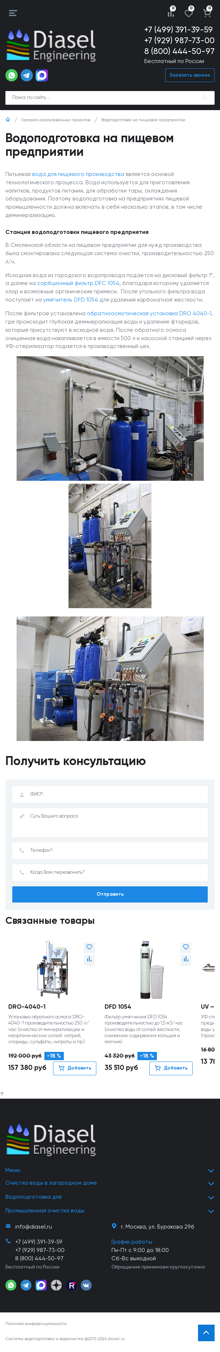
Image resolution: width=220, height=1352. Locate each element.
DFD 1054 (118, 1008)
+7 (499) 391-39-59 (178, 30)
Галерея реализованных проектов (55, 120)
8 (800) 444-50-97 (179, 52)
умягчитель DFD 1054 (70, 300)
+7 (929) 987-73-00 (179, 41)
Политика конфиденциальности (36, 1325)
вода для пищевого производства (78, 174)
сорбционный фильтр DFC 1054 (78, 284)
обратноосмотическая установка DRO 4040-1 (149, 314)
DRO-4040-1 (26, 1008)
